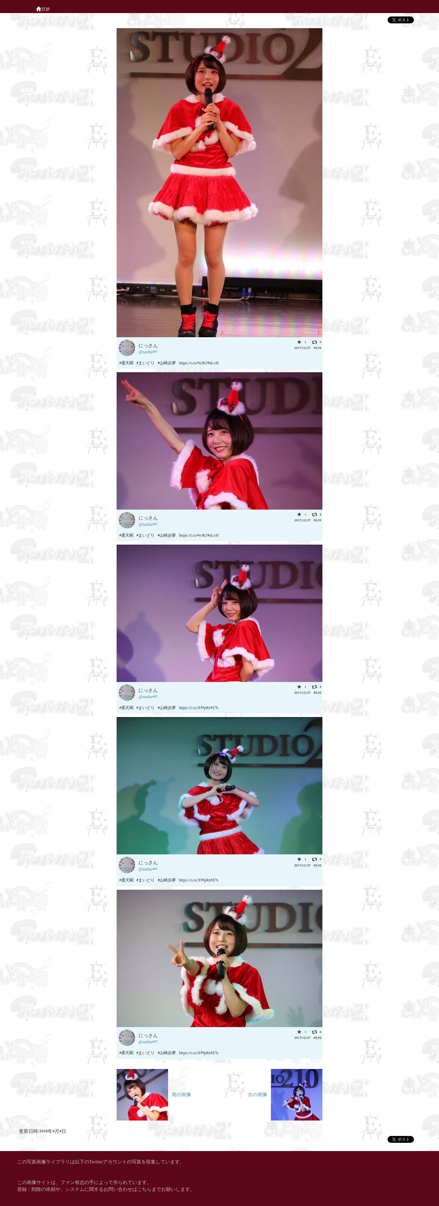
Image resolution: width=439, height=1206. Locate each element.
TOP (43, 8)
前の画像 (154, 1094)
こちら (144, 1188)
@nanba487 (148, 351)
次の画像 (285, 1094)
